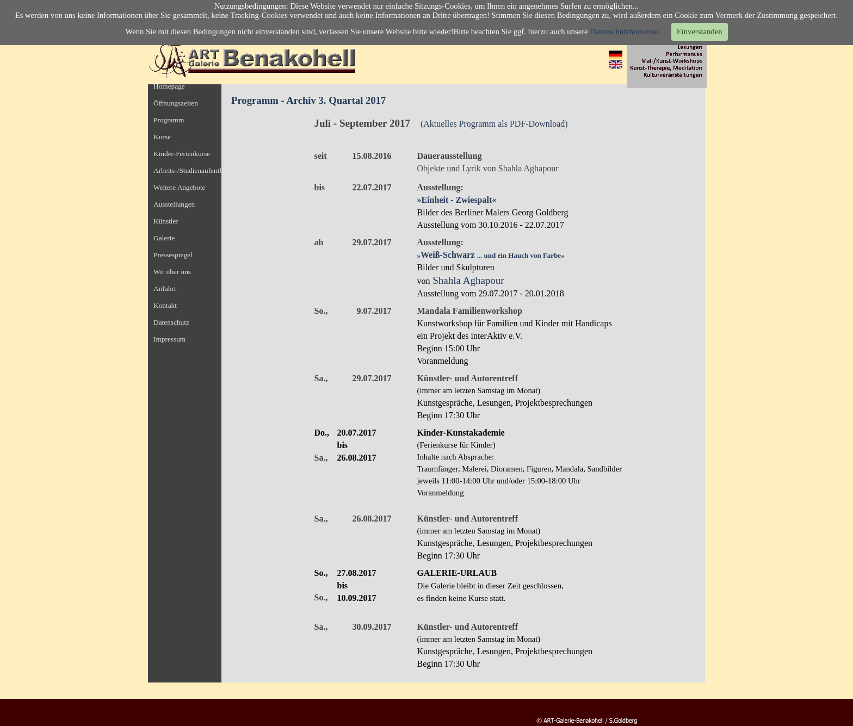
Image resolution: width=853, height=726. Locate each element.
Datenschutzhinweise (624, 31)
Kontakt (165, 305)
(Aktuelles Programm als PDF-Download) (494, 123)
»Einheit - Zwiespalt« (457, 199)
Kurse (162, 137)
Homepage (169, 86)
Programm (168, 120)
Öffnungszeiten (175, 103)
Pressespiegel (173, 255)
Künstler (165, 221)
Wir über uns (172, 272)
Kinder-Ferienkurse (181, 154)
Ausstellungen (174, 204)
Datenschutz (171, 322)
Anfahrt (164, 288)
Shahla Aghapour (468, 280)
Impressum (169, 339)
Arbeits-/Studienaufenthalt (191, 170)
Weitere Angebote (179, 187)
